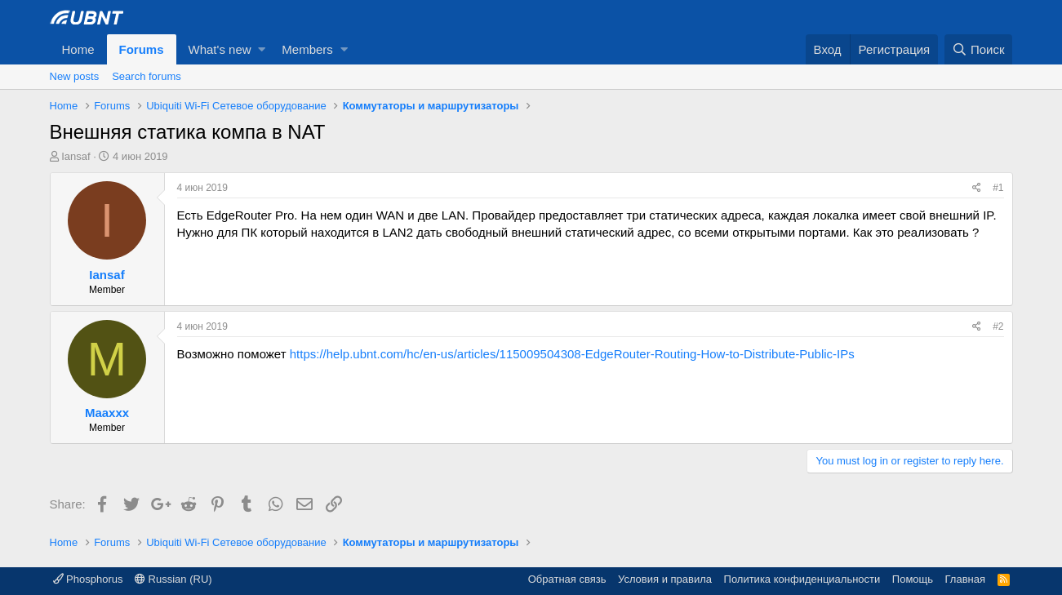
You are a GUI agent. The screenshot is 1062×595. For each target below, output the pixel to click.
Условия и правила (665, 579)
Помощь (912, 579)
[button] (261, 49)
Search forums (146, 76)
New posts (75, 76)
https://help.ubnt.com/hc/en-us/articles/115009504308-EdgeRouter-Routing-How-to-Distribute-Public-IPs (572, 354)
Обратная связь (567, 579)
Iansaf (75, 156)
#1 (998, 187)
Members (307, 49)
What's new (220, 49)
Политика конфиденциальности (802, 579)
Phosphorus (88, 579)
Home (78, 49)
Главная (965, 579)
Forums (141, 49)
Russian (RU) (173, 579)
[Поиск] (978, 49)
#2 (998, 326)
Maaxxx (107, 413)
